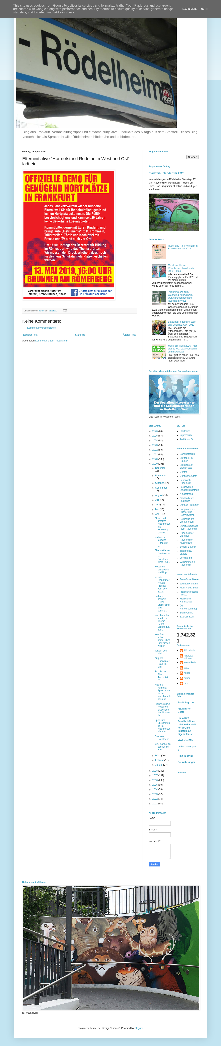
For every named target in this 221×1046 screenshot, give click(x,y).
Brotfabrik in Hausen (186, 459)
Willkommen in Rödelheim (188, 563)
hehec (187, 673)
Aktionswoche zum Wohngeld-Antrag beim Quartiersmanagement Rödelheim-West (180, 296)
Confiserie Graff (188, 476)
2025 (155, 435)
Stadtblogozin (186, 702)
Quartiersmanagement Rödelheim (189, 527)
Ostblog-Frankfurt (189, 505)
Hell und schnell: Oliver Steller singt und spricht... (162, 603)
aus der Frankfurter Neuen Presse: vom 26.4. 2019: (162, 584)
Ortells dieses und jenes (187, 499)
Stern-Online (186, 612)
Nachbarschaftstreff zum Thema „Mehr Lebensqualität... (162, 622)
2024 (155, 440)
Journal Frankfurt (189, 583)
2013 (155, 794)
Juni (157, 504)
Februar (159, 760)
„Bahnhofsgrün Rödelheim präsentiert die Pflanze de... (162, 710)
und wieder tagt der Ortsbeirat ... (161, 541)
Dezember (160, 468)
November (160, 475)
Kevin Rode (190, 662)
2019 (155, 463)
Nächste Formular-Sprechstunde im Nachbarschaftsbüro (162, 692)
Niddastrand (186, 494)
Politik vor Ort (187, 439)
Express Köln (187, 616)
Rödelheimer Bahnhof (187, 534)
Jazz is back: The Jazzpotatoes (162, 676)
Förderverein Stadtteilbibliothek (189, 488)
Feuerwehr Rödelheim (185, 481)
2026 (155, 431)
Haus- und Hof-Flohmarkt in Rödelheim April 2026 (183, 247)
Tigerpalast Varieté (186, 552)
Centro (183, 472)
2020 (155, 459)
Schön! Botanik (188, 546)
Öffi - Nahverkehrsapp (189, 607)
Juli (157, 500)
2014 (155, 789)
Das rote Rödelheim (162, 738)
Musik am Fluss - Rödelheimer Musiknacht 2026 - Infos (181, 268)
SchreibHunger (186, 762)
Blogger (139, 1028)
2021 (155, 454)
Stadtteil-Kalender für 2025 (166, 173)
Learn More (189, 9)
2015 (155, 784)
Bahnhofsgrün (187, 454)
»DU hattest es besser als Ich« (162, 747)
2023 (155, 445)
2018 (155, 770)
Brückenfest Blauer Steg (186, 466)
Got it (205, 9)
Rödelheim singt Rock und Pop (162, 569)
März (158, 755)
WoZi (187, 667)
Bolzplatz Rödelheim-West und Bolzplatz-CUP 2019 (182, 323)
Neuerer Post (30, 334)
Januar (159, 764)
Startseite (80, 334)
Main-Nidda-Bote (189, 587)
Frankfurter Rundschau (186, 600)
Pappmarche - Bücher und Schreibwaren (187, 512)
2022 (155, 449)
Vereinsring (186, 557)
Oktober (159, 483)
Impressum (186, 435)
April (158, 514)
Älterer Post (129, 334)
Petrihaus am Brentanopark (187, 520)
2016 (155, 780)
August (159, 495)
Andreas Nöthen (188, 657)
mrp (186, 683)
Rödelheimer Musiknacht (187, 541)
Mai (157, 509)
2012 (155, 798)
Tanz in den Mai (161, 652)
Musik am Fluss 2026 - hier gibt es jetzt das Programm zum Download (182, 348)
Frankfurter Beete (189, 579)
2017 (155, 775)
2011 (155, 803)
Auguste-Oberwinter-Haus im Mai (162, 662)
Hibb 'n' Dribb (186, 756)
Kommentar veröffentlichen (41, 327)
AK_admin (189, 650)
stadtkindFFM (186, 740)
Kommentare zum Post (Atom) (51, 340)
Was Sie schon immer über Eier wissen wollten (162, 640)
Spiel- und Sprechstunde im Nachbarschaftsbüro (162, 726)
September (161, 487)
